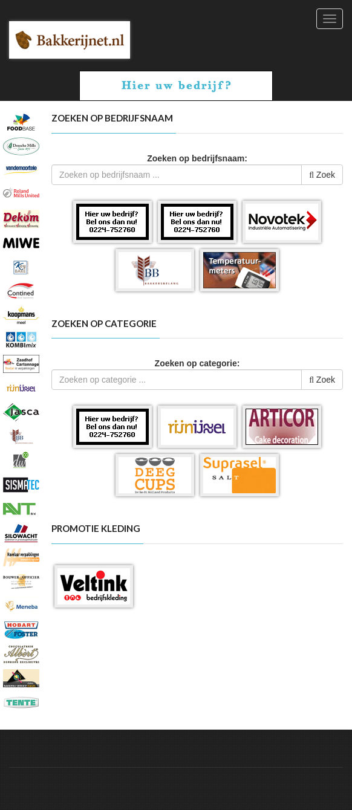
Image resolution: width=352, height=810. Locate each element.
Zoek (322, 175)
